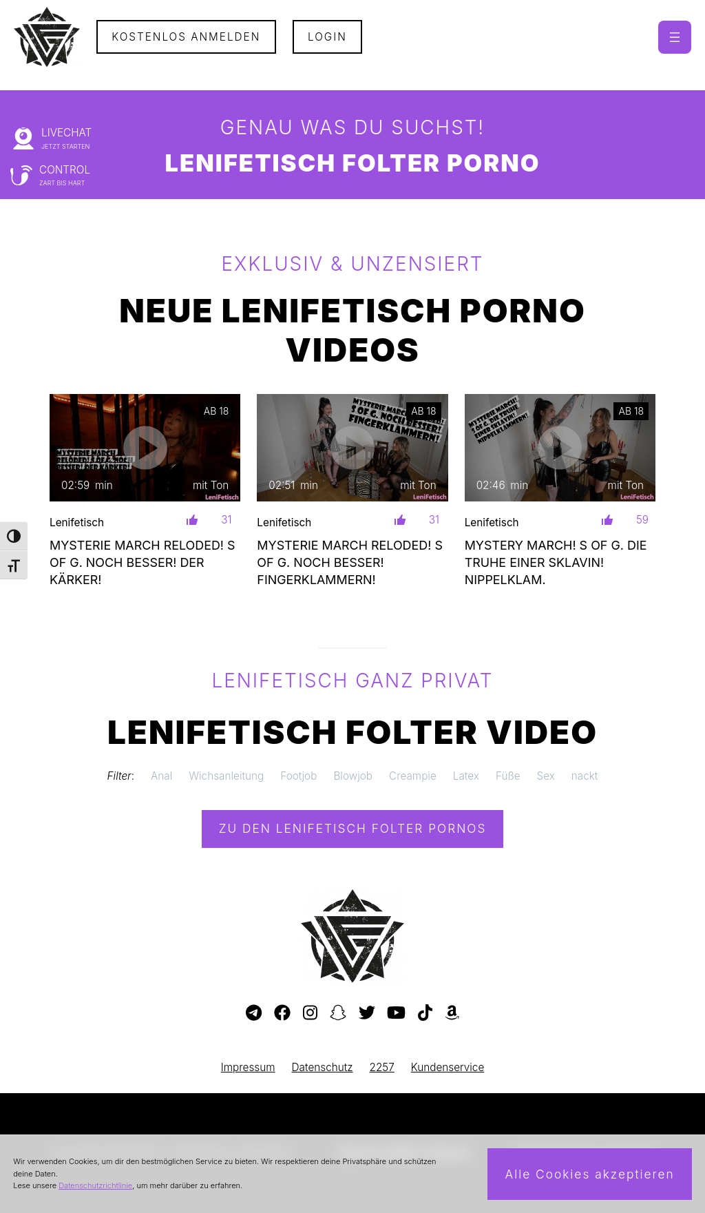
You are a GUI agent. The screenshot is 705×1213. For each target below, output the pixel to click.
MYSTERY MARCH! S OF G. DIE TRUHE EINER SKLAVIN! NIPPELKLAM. (556, 562)
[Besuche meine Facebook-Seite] (282, 1013)
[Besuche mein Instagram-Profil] (310, 1013)
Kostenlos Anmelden (186, 36)
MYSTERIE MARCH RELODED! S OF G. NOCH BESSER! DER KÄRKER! (142, 562)
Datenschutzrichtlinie (95, 1185)
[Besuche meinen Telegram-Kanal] (254, 1013)
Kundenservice (447, 1067)
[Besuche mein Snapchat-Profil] (338, 1013)
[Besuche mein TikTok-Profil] (425, 1013)
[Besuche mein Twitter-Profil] (367, 1013)
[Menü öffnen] (674, 37)
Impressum (248, 1067)
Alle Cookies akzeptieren (589, 1174)
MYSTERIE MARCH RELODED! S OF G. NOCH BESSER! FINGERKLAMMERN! (350, 562)
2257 (382, 1067)
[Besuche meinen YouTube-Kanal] (396, 1013)
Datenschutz (322, 1067)
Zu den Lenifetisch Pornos (353, 828)
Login (327, 36)
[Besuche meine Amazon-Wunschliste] (452, 1013)
